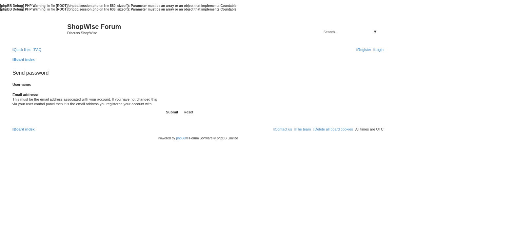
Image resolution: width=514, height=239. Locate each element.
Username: (21, 84)
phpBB (181, 138)
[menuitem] (37, 50)
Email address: (25, 95)
